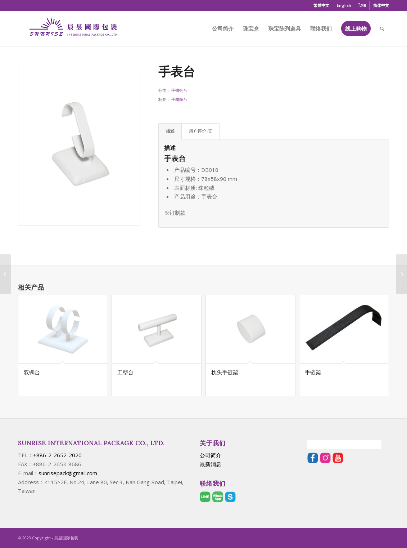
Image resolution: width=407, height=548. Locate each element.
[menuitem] (321, 5)
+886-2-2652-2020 (57, 455)
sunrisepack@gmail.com (68, 473)
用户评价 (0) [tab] (200, 131)
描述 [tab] (170, 131)
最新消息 (210, 464)
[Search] (382, 28)
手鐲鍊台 (179, 99)
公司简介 (210, 455)
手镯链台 (179, 90)
